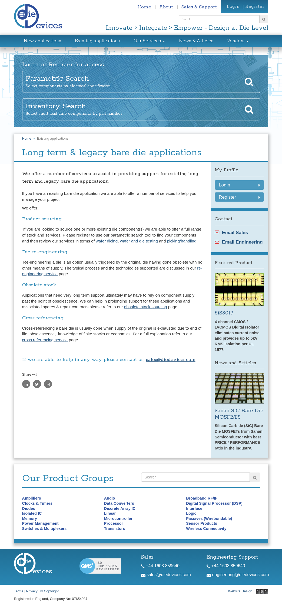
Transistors (114, 528)
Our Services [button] (149, 41)
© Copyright (49, 591)
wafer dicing (107, 241)
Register (254, 6)
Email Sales (231, 232)
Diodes (28, 508)
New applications (42, 41)
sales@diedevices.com (170, 360)
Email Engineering (239, 242)
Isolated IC (32, 513)
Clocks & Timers (37, 503)
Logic (191, 513)
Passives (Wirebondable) (209, 518)
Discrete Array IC (119, 508)
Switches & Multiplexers (44, 528)
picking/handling (182, 241)
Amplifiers (31, 498)
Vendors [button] (237, 41)
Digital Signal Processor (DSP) (214, 503)
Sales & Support (199, 7)
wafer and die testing (139, 241)
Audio (109, 498)
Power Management (40, 523)
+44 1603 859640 (160, 565)
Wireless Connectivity (206, 528)
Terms (19, 591)
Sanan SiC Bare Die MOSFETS (239, 414)
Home (144, 7)
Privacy (32, 591)
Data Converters (119, 503)
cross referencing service (45, 339)
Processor (113, 523)
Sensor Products (201, 523)
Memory (29, 518)
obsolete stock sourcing (145, 306)
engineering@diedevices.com (238, 574)
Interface (194, 508)
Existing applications (97, 41)
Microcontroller (118, 518)
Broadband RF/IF (201, 498)
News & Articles (196, 41)
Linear (110, 513)
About (166, 7)
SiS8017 (224, 313)
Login (233, 6)
